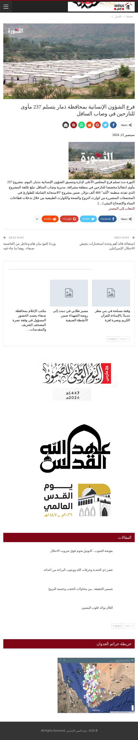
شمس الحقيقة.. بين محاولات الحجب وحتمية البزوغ (80, 589)
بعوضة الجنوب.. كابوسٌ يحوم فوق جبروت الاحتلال (81, 551)
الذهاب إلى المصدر (121, 208)
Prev (124, 339)
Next (112, 339)
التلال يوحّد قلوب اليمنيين (97, 607)
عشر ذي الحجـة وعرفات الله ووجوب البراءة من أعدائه (78, 570)
